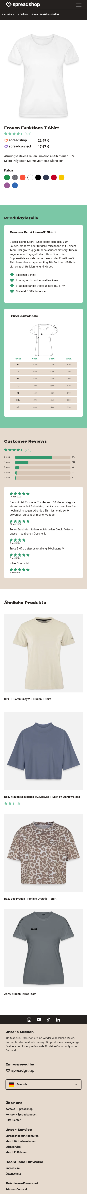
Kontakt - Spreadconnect (21, 1114)
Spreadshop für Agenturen (22, 1135)
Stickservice (13, 1146)
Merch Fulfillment (16, 1152)
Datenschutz (13, 1173)
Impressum (13, 1168)
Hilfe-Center (13, 1120)
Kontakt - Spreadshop (19, 1109)
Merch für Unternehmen (20, 1141)
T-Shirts (24, 14)
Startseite (6, 14)
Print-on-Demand (16, 1189)
